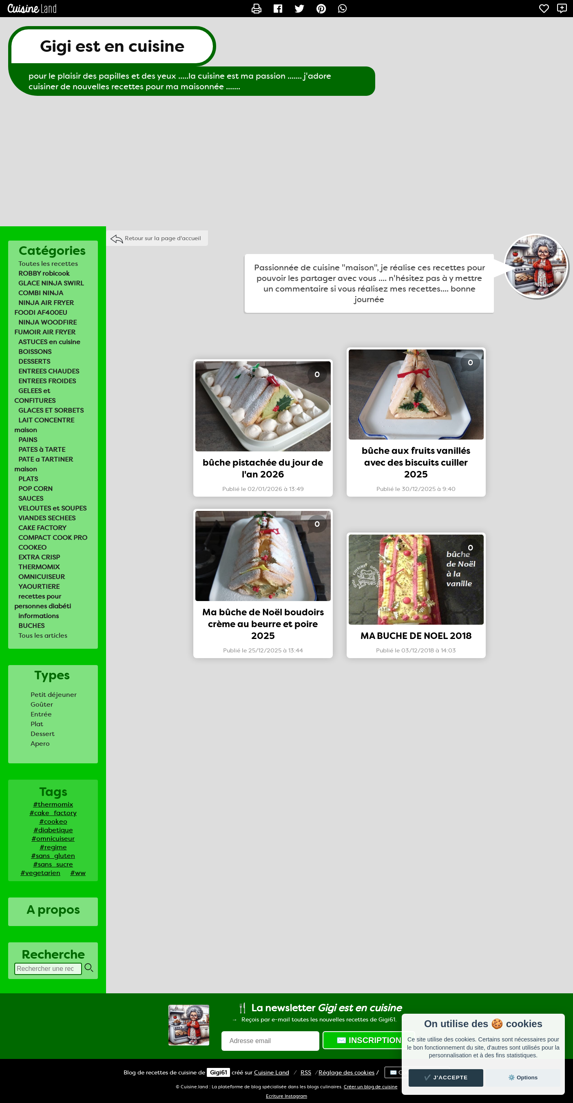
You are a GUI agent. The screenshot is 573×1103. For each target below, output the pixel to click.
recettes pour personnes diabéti (42, 601)
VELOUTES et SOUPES (52, 508)
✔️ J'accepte (446, 1077)
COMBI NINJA (40, 293)
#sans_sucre (53, 864)
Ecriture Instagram (286, 1096)
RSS (306, 1072)
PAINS (27, 439)
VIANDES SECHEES (46, 518)
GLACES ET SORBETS (51, 410)
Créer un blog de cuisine (371, 1087)
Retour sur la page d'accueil (163, 238)
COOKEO (32, 547)
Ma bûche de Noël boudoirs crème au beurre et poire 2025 (263, 624)
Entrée (41, 714)
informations (38, 616)
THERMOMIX (39, 567)
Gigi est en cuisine (112, 46)
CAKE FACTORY (42, 528)
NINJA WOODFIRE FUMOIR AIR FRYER (45, 327)
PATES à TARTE (41, 449)
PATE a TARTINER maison (43, 464)
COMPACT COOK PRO (52, 537)
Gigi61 (218, 1072)
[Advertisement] (286, 161)
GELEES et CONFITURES (34, 396)
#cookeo (53, 821)
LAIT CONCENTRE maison (44, 425)
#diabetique (53, 830)
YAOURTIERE (39, 586)
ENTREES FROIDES (47, 381)
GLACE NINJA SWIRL (51, 283)
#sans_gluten (53, 855)
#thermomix (53, 804)
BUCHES (31, 625)
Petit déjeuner (54, 694)
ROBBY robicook (44, 273)
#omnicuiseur (53, 838)
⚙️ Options (523, 1077)
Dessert (43, 733)
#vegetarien (40, 873)
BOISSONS (34, 351)
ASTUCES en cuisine (49, 342)
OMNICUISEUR (41, 576)
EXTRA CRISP (39, 557)
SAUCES (30, 498)
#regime (53, 847)
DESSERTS (34, 361)
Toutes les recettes (48, 263)
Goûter (42, 704)
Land (271, 1072)
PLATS (28, 479)
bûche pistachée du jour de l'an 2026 (263, 468)
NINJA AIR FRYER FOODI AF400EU (44, 307)
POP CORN (35, 488)
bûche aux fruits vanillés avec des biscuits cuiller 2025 (416, 462)
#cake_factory (53, 813)
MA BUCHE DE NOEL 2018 (416, 636)
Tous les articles (42, 635)
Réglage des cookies (346, 1072)
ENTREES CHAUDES (48, 371)
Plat (37, 724)
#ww (78, 873)
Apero (40, 743)
